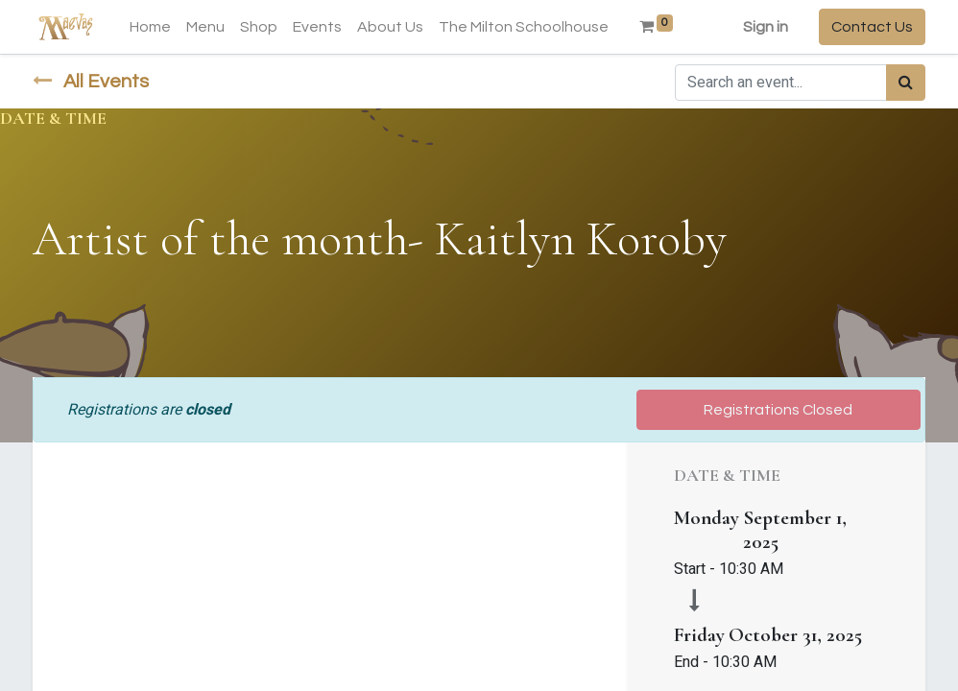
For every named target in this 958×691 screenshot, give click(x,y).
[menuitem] (150, 27)
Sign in (765, 27)
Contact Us (872, 27)
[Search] (905, 82)
